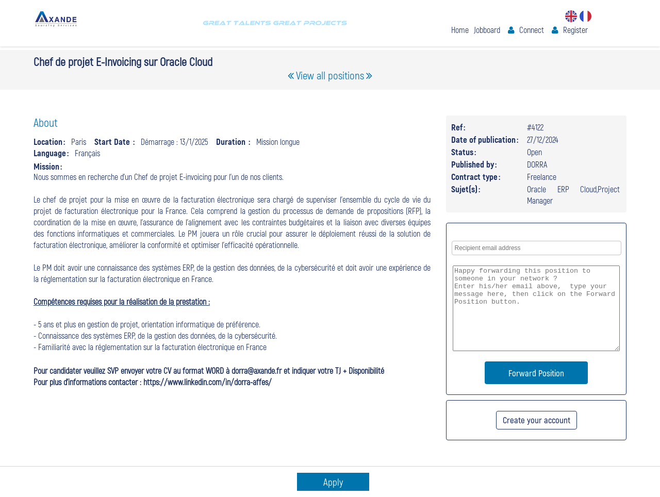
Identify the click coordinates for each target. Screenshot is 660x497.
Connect (531, 30)
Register (575, 30)
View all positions (330, 75)
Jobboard (487, 30)
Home (460, 30)
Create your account (536, 420)
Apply (333, 482)
